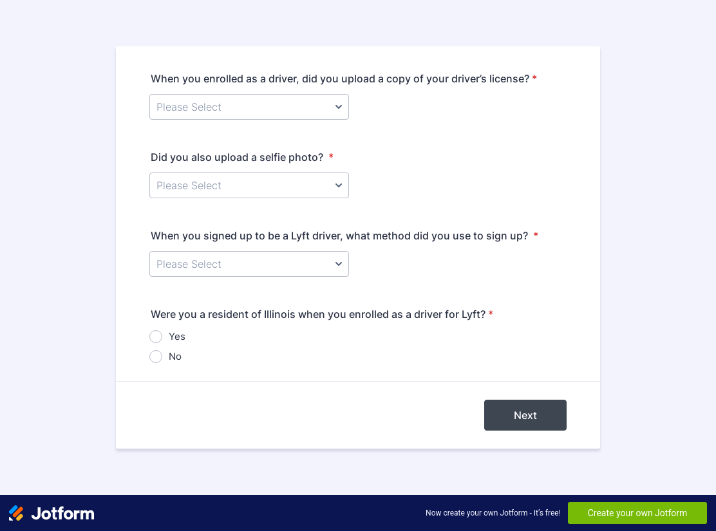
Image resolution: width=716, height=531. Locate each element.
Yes (177, 336)
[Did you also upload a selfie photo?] (249, 185)
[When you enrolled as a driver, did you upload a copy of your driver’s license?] (249, 107)
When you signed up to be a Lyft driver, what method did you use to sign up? (344, 235)
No (175, 356)
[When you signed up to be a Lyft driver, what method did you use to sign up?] (249, 264)
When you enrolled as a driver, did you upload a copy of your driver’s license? (344, 78)
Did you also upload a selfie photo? (242, 157)
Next (525, 415)
